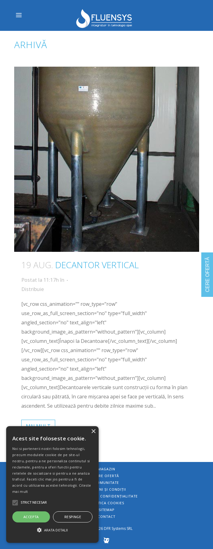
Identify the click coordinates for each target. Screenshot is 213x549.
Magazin (106, 469)
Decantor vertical (97, 265)
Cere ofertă (106, 475)
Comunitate (106, 482)
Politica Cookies (106, 503)
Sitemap (107, 509)
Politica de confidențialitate (107, 496)
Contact (106, 516)
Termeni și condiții (106, 489)
